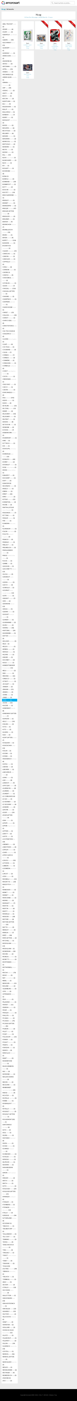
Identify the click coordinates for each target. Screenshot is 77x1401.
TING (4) (8, 1250)
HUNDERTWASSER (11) (9, 666)
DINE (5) (6, 440)
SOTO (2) (9, 1186)
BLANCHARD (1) (9, 160)
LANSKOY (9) (9, 783)
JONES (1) (7, 697)
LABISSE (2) (8, 767)
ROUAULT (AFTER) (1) (9, 1115)
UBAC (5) (7, 1282)
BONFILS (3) (8, 179)
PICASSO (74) (9, 1021)
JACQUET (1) (8, 684)
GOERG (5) (8, 582)
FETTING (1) (8, 515)
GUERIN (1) (8, 611)
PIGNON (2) (9, 1029)
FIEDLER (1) (9, 518)
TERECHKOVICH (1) (8, 1246)
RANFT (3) (8, 1058)
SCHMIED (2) (8, 1150)
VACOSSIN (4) (8, 1291)
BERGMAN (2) (9, 139)
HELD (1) (6, 644)
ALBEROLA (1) (10, 36)
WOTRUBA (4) (9, 1372)
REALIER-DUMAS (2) (8, 1078)
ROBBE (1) (8, 1101)
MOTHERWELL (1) (9, 968)
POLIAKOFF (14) (10, 1037)
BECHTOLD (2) (9, 131)
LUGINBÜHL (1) (9, 870)
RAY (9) (6, 1071)
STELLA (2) (8, 1212)
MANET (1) (8, 892)
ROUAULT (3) (9, 1111)
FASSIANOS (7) (9, 512)
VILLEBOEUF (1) (9, 1338)
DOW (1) (9, 467)
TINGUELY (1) (8, 1252)
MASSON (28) (9, 916)
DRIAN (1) (9, 471)
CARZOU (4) (8, 275)
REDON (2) (8, 1082)
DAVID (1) (8, 400)
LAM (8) (7, 780)
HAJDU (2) (8, 625)
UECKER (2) (9, 1285)
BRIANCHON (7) (9, 226)
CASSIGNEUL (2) (8, 279)
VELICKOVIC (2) (9, 1318)
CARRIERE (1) (9, 269)
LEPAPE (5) (8, 823)
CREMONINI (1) (9, 380)
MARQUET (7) (9, 903)
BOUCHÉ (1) (9, 189)
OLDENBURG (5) (9, 988)
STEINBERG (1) (9, 1204)
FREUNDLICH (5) (9, 547)
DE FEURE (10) (10, 406)
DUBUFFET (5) (8, 475)
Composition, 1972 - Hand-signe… (68, 46)
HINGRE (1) (8, 657)
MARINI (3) (8, 900)
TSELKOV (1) (8, 1276)
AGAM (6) (8, 32)
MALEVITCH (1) (9, 886)
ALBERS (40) (8, 40)
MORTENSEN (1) (9, 963)
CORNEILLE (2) (9, 367)
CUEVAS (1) (9, 390)
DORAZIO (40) (9, 459)
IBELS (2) (9, 670)
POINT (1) (8, 1034)
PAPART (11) (8, 1004)
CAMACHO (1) (9, 253)
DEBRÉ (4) (8, 411)
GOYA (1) (8, 595)
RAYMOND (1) (9, 1074)
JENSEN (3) (8, 692)
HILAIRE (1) (8, 654)
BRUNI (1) (7, 235)
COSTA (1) (9, 376)
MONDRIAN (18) (9, 951)
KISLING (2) (8, 724)
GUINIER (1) (8, 620)
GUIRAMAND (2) (9, 622)
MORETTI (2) (9, 959)
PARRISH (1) (9, 1007)
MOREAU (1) (9, 956)
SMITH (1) (8, 1183)
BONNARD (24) (9, 181)
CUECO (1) (8, 387)
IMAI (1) (8, 673)
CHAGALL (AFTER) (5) (9, 292)
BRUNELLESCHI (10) (8, 231)
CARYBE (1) (6, 272)
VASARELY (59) (9, 1311)
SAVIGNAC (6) (9, 1139)
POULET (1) (9, 1042)
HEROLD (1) (9, 652)
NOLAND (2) (9, 986)
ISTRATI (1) (9, 681)
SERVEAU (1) (9, 1159)
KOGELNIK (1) (8, 743)
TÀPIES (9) (8, 1242)
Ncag (3, 9)
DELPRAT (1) (9, 419)
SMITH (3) (8, 1180)
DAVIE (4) (7, 403)
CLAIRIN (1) (9, 340)
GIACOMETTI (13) (9, 570)
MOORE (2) (8, 954)
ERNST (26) (7, 494)
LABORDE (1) (8, 769)
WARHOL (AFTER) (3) (8, 1358)
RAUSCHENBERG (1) (8, 1067)
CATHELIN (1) (9, 283)
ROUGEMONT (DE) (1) (9, 1120)
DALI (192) (8, 397)
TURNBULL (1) (9, 1279)
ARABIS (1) (8, 72)
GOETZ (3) (8, 585)
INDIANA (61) (9, 676)
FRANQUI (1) (9, 542)
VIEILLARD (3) (9, 1327)
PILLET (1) (8, 1031)
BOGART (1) (8, 168)
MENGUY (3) (9, 930)
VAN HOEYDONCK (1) (9, 1305)
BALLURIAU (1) (9, 112)
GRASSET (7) (9, 598)
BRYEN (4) (8, 237)
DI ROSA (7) (8, 430)
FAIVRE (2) (7, 505)
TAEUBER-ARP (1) (9, 1230)
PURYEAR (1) (9, 1047)
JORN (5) (7, 700)
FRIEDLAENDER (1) (8, 551)
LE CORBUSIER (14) (9, 796)
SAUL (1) (7, 1132)
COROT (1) (9, 372)
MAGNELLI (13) (10, 879)
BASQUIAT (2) (10, 121)
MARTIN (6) (9, 908)
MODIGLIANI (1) (9, 948)
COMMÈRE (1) (8, 360)
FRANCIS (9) (8, 539)
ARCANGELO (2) (8, 74)
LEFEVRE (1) (8, 810)
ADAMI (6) (8, 29)
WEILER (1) (7, 1367)
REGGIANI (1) (9, 1085)
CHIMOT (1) (9, 318)
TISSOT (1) (9, 1256)
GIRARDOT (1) (8, 578)
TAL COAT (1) (9, 1236)
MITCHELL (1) (8, 940)
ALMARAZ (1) (9, 53)
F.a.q (56, 1395)
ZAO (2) (7, 1381)
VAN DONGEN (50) (9, 1299)
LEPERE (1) (9, 827)
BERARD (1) (9, 136)
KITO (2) (7, 729)
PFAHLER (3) (9, 1013)
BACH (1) (7, 96)
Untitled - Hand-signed (27, 45)
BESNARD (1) (8, 147)
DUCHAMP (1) (9, 478)
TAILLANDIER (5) (9, 1234)
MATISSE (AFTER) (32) (8, 923)
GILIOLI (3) (8, 574)
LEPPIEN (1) (8, 831)
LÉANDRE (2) (9, 807)
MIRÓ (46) (7, 935)
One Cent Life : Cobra (41, 45)
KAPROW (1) (8, 718)
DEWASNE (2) (8, 427)
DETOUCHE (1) (9, 424)
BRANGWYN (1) (9, 206)
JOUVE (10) (7, 703)
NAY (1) (9, 978)
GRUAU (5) (8, 609)
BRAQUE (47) (9, 208)
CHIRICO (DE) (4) (9, 322)
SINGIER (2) (9, 1178)
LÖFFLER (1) (9, 850)
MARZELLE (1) (8, 914)
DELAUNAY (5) (9, 416)
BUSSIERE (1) (9, 243)
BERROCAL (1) (9, 141)
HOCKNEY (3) (9, 660)
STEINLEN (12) (9, 1208)
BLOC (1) (7, 163)
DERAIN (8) (8, 422)
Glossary (51, 1395)
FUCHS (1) (7, 561)
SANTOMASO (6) (7, 1126)
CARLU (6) (7, 267)
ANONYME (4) (7, 61)
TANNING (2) (9, 1239)
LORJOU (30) (9, 860)
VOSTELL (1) (8, 1351)
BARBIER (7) (9, 114)
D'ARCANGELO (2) (9, 394)
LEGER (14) (8, 812)
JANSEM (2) (8, 686)
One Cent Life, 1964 (27, 75)
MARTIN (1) (8, 906)
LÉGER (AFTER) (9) (7, 816)
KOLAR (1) (7, 751)
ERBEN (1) (7, 491)
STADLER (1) (8, 1202)
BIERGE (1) (8, 152)
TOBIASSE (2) (8, 1263)
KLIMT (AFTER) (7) (10, 739)
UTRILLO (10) (9, 1287)
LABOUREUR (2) (8, 773)
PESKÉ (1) (7, 1010)
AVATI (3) (7, 93)
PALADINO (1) (9, 1002)
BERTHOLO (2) (9, 144)
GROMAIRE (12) (8, 605)
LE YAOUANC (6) (9, 804)
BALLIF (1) (8, 109)
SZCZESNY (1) (7, 1223)
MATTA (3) (8, 927)
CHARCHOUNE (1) (9, 308)
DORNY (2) (9, 462)
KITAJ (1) (7, 727)
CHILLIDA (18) (10, 315)
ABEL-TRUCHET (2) (9, 25)
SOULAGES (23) (9, 1189)
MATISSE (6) (8, 919)
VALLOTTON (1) (9, 1295)
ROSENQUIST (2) (9, 1105)
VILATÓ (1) (8, 1335)
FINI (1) (7, 521)
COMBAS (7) (8, 355)
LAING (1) (8, 777)
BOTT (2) (8, 187)
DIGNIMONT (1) (10, 438)
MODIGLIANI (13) (9, 944)
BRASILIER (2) (9, 216)
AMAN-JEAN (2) (9, 57)
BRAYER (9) (8, 222)
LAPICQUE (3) (9, 785)
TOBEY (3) (7, 1261)
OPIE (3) (7, 991)
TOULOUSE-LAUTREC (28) (10, 1267)
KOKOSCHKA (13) (9, 747)
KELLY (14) (9, 721)
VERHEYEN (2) (8, 1324)
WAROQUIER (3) (9, 1363)
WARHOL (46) (8, 1354)
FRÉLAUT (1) (8, 545)
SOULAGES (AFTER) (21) (9, 1193)
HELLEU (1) (9, 646)
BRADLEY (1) (9, 200)
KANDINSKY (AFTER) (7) (9, 715)
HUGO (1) (8, 662)
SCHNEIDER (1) (9, 1154)
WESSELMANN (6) (10, 1370)
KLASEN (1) (8, 732)
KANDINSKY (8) (9, 709)
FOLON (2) (9, 531)
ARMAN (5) (7, 84)
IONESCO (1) (9, 678)
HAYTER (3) (10, 637)
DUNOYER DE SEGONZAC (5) (9, 484)
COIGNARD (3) (9, 349)
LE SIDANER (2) (9, 801)
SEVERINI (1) (8, 1165)
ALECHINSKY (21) (9, 44)
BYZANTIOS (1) (7, 247)
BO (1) (6, 165)
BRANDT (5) (9, 203)
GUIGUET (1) (8, 615)
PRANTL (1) (7, 1045)
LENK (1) (8, 820)
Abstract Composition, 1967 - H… (55, 46)
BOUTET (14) (9, 192)
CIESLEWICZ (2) (9, 335)
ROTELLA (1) (9, 1109)
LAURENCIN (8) (9, 788)
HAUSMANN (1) (9, 633)
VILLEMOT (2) (9, 1341)
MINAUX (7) (8, 932)
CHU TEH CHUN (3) (9, 331)
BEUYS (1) (8, 149)
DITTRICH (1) (9, 443)
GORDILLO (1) (8, 587)
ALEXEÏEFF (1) (9, 49)
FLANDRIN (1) (9, 525)
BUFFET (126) (9, 240)
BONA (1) (6, 176)
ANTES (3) (7, 64)
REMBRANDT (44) (9, 1089)
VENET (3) (8, 1322)
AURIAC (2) (9, 90)
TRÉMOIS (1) (9, 1272)
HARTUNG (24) (9, 630)
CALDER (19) (10, 251)
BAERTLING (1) (9, 101)
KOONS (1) (7, 753)
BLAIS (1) (9, 157)
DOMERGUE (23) (8, 455)
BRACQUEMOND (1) (10, 196)
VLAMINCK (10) (9, 1347)
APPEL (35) (8, 69)
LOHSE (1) (9, 852)
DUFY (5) (7, 480)
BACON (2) (8, 98)
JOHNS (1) (8, 695)
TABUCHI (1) (8, 1226)
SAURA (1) (8, 1135)
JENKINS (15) (8, 689)
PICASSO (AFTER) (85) (8, 1025)
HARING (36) (8, 628)
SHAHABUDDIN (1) (8, 1169)
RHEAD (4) (9, 1093)
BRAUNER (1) (9, 219)
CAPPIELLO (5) (9, 263)
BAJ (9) (7, 104)
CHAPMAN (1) (9, 303)
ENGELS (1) (8, 488)
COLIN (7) (7, 352)
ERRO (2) (9, 496)
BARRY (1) (8, 117)
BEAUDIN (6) (8, 128)
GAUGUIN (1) (8, 566)
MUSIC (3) (7, 975)
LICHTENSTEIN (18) (9, 840)
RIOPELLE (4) (9, 1098)
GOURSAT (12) (8, 591)
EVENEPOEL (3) (9, 502)
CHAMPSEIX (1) (9, 299)
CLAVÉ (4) (8, 344)
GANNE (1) (7, 563)
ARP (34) (7, 88)
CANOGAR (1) (9, 259)
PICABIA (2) (9, 1018)
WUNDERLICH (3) (9, 1375)
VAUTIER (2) (9, 1314)
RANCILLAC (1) (9, 1054)
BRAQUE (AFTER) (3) (8, 212)
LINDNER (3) (9, 844)
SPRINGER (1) (9, 1198)
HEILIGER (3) (9, 641)
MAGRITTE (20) (9, 882)
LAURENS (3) (8, 791)
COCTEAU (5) (8, 347)
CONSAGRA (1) (9, 363)
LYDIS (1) (8, 876)
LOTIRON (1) (9, 863)
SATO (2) (7, 1130)
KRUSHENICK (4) (10, 760)
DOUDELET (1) (9, 464)
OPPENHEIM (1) (9, 995)
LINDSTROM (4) (9, 847)
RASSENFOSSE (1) (7, 1062)
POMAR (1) (7, 1039)
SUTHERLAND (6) (9, 1219)
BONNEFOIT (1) (9, 184)
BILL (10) (7, 155)
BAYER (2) (8, 125)
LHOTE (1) (8, 836)
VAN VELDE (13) (9, 1308)
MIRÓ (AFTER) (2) (10, 938)
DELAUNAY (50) (9, 414)
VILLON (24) (9, 1343)
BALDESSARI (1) (9, 106)
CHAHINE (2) (8, 296)
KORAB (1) (7, 756)
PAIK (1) (8, 999)
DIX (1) (6, 446)
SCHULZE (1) (9, 1156)
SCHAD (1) (8, 1146)
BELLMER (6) (8, 133)
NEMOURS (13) (9, 983)
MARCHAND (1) (9, 898)
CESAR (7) (9, 286)
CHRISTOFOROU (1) (10, 327)
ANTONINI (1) (9, 66)
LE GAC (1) (7, 799)
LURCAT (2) (8, 873)
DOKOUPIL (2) (9, 450)
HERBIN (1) (8, 649)
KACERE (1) (8, 705)
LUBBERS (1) (9, 866)
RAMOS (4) (7, 1050)
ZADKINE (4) (7, 1378)
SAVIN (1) (8, 1143)
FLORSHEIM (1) (10, 529)
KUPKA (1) (8, 764)
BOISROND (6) (9, 172)
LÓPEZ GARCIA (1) (8, 856)
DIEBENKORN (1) (9, 434)
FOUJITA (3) (8, 535)
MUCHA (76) (9, 972)
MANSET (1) (8, 895)
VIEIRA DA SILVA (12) (8, 1331)
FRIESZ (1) (9, 557)
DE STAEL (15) (9, 408)
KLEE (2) (6, 735)
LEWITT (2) (7, 833)
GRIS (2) (7, 601)
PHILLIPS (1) (8, 1015)
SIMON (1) (9, 1174)
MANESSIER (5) (9, 889)
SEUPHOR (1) (9, 1162)
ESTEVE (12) (9, 499)
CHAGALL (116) (9, 288)
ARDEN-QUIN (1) (9, 78)
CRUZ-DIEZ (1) (9, 384)
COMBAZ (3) (9, 358)
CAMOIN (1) (9, 256)
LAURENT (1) (9, 793)
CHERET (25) (8, 312)
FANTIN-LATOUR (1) (8, 509)
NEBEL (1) (7, 980)
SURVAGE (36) (9, 1215)
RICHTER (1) (8, 1095)
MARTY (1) (8, 911)
